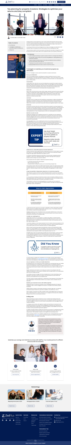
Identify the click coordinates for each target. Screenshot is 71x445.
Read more (12, 406)
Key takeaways (12, 45)
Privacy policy (18, 420)
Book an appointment (35, 374)
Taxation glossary (34, 419)
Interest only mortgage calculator (45, 422)
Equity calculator (42, 425)
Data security (18, 424)
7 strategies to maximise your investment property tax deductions (16, 47)
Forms (32, 423)
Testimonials (33, 425)
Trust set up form (15, 374)
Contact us (63, 4)
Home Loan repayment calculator (45, 419)
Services (50, 4)
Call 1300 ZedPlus (55, 374)
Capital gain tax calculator (44, 434)
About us (40, 4)
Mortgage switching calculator (45, 424)
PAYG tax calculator (43, 436)
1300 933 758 (43, 1)
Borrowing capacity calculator (45, 417)
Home (35, 4)
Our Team (45, 4)
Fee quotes (33, 417)
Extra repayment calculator (44, 420)
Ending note (11, 49)
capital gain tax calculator (43, 258)
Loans (25, 419)
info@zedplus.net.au (34, 1)
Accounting (26, 417)
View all (25, 420)
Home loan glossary (33, 421)
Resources (56, 4)
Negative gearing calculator (44, 432)
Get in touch (37, 315)
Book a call (61, 1)
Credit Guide (18, 422)
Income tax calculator (43, 431)
